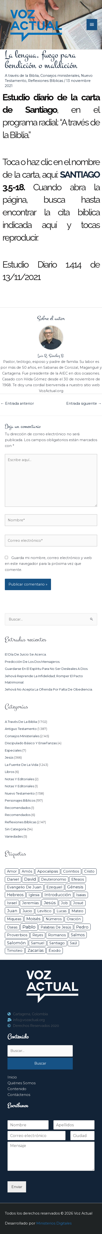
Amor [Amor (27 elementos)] (12, 871)
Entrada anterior (17, 403)
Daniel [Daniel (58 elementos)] (13, 879)
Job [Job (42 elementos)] (64, 903)
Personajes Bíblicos (20, 800)
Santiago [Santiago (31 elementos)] (57, 943)
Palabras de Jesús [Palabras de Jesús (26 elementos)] (56, 927)
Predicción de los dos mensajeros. (32, 662)
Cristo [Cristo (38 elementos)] (89, 871)
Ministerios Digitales (54, 1223)
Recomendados (17, 808)
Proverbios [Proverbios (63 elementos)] (17, 935)
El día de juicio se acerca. (26, 654)
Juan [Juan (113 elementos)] (12, 910)
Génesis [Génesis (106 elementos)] (75, 886)
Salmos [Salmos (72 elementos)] (78, 935)
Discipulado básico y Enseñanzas (31, 743)
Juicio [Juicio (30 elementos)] (27, 911)
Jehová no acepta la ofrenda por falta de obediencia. (49, 689)
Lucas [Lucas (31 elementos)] (61, 911)
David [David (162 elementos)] (30, 879)
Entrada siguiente (84, 403)
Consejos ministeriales (59, 75)
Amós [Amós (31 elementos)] (27, 871)
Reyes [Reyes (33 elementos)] (37, 935)
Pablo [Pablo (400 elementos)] (29, 927)
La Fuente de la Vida (21, 765)
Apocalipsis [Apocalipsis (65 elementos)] (47, 871)
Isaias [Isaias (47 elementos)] (81, 895)
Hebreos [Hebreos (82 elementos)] (15, 894)
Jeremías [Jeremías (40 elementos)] (30, 903)
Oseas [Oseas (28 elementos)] (12, 927)
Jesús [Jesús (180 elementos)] (50, 902)
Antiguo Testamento (21, 729)
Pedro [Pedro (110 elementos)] (82, 927)
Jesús (9, 757)
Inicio (12, 1077)
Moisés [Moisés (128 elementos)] (33, 918)
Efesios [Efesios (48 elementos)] (77, 879)
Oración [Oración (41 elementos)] (74, 919)
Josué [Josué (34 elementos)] (78, 903)
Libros (9, 772)
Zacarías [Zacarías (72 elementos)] (36, 950)
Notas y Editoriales (19, 779)
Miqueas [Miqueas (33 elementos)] (14, 919)
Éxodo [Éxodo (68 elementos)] (55, 950)
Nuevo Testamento (20, 793)
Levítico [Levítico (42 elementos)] (44, 911)
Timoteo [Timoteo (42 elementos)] (14, 950)
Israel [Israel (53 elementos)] (12, 903)
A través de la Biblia (22, 75)
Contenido (16, 1089)
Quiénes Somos (21, 1083)
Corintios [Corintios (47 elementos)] (71, 871)
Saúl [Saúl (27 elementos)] (73, 943)
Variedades (14, 836)
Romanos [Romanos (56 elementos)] (57, 935)
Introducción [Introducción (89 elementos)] (57, 894)
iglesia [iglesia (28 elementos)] (34, 895)
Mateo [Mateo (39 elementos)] (77, 911)
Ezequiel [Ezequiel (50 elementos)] (54, 887)
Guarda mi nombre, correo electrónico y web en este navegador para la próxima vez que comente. (48, 564)
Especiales (13, 750)
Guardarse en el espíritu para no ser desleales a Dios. (46, 669)
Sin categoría (15, 829)
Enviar (16, 1187)
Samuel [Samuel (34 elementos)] (37, 943)
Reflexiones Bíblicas (45, 81)
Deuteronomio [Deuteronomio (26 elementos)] (53, 879)
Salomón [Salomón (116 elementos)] (16, 942)
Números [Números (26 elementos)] (54, 919)
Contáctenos (18, 1095)
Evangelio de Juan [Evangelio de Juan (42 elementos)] (24, 887)
